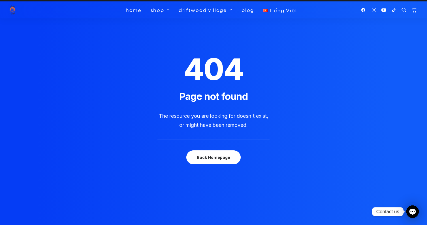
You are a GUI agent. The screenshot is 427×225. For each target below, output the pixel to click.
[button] (364, 9)
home (134, 10)
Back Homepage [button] (213, 147)
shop (160, 10)
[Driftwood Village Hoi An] (12, 9)
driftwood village (205, 10)
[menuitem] (134, 9)
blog (248, 10)
